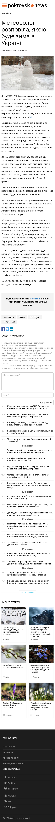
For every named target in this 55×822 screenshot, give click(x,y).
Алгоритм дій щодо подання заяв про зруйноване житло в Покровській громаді (26, 574)
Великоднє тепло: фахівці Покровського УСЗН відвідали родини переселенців (28, 554)
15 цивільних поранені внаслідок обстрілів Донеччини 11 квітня (27, 543)
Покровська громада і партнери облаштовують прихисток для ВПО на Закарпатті (29, 505)
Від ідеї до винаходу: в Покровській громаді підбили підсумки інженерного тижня (27, 424)
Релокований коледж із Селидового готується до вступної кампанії (30, 432)
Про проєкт (9, 746)
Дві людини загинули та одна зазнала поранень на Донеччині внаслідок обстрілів (30, 514)
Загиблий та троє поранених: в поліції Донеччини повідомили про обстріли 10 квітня (29, 563)
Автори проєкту (11, 757)
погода (34, 317)
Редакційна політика (13, 763)
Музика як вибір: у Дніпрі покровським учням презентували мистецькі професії (28, 467)
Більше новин (27, 592)
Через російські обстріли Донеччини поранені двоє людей (29, 440)
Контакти (8, 752)
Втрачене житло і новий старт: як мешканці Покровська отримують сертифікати (27, 415)
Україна (6, 13)
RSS (7, 801)
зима (22, 317)
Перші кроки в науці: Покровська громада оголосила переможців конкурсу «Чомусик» (27, 535)
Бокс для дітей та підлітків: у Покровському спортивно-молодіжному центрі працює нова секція (28, 485)
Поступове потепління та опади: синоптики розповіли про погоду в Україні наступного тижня (27, 526)
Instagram (11, 788)
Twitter (9, 783)
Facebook (10, 777)
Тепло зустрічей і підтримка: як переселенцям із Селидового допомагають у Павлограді (29, 451)
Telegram (35, 298)
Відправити (46, 402)
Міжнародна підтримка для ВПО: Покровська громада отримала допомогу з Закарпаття (28, 407)
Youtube (10, 795)
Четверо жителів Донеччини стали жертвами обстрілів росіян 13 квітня (28, 476)
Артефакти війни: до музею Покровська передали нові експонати (26, 459)
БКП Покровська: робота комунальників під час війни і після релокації (29, 497)
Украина (9, 317)
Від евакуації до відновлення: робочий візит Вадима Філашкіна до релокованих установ (28, 582)
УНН (31, 117)
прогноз (9, 321)
